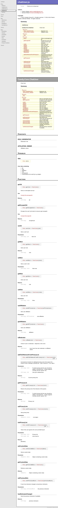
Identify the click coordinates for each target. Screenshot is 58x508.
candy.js (2, 1)
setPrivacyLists (27, 61)
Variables (25, 33)
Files (3, 38)
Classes (3, 33)
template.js (4, 23)
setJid (25, 44)
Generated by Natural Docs (52, 507)
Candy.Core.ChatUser (28, 27)
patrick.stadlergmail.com (36, 11)
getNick (25, 45)
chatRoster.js (4, 8)
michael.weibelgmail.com (36, 12)
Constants (25, 29)
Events (3, 36)
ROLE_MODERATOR (28, 31)
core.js (2, 14)
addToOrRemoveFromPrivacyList (31, 54)
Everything (4, 31)
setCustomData (27, 65)
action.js (3, 5)
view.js (2, 27)
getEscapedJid (27, 40)
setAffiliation (26, 50)
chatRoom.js (4, 7)
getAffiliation (26, 51)
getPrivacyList (27, 58)
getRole (25, 47)
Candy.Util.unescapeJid (26, 195)
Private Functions (5, 42)
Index (2, 29)
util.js (2, 16)
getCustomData (27, 66)
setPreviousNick (27, 67)
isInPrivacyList (27, 62)
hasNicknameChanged (29, 70)
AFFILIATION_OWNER (29, 32)
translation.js (4, 25)
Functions (25, 37)
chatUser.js (25, 25)
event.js (3, 12)
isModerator (26, 52)
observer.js (4, 20)
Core (2, 4)
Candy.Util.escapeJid (26, 216)
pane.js (3, 21)
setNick (25, 46)
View (2, 18)
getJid (25, 38)
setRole (25, 48)
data (25, 35)
